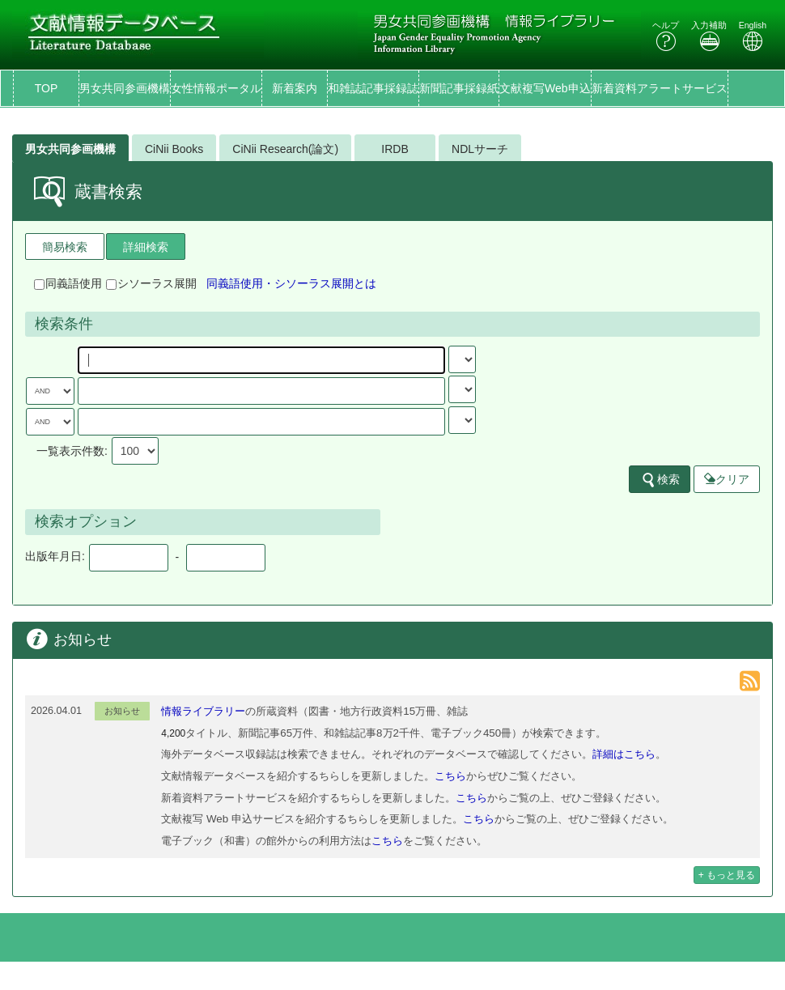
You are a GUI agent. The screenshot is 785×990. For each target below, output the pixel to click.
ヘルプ (665, 36)
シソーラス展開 (151, 283)
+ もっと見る (726, 875)
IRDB (394, 148)
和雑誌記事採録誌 (373, 88)
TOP (46, 88)
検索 (660, 480)
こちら (450, 776)
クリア (726, 479)
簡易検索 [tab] (64, 246)
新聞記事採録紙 (459, 88)
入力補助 (709, 36)
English (752, 36)
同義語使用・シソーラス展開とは (291, 283)
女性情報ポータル (216, 88)
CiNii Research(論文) (285, 148)
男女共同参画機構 (124, 88)
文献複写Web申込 (545, 88)
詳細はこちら (624, 754)
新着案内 (294, 88)
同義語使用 (68, 283)
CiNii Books (174, 148)
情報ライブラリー (203, 711)
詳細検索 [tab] (145, 246)
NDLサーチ (480, 148)
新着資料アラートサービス (660, 88)
